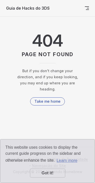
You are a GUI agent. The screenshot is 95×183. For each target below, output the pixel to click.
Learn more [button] (67, 160)
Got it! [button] (47, 173)
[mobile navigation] (87, 8)
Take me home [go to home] (47, 101)
